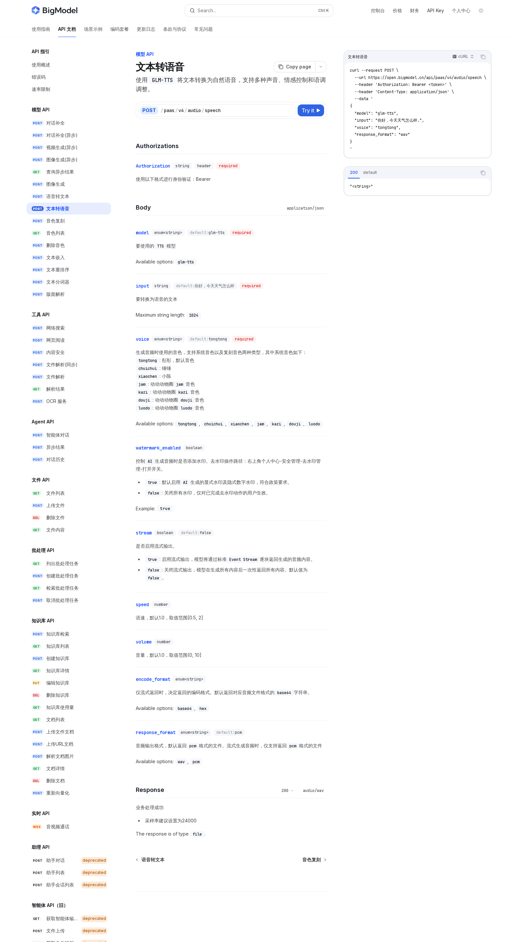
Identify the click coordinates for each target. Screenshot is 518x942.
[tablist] (410, 172)
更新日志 (146, 31)
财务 (414, 10)
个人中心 (461, 10)
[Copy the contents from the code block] (483, 57)
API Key (435, 10)
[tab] (354, 173)
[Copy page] (294, 66)
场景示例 (93, 31)
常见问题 (203, 31)
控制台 (378, 10)
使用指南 (41, 31)
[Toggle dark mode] (481, 10)
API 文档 (67, 31)
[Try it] (311, 110)
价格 (397, 10)
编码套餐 (119, 31)
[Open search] (259, 11)
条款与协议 (174, 31)
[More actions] (320, 66)
